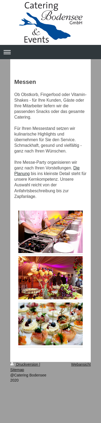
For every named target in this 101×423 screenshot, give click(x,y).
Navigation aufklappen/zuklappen (50, 52)
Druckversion (24, 364)
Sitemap (17, 370)
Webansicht (81, 364)
